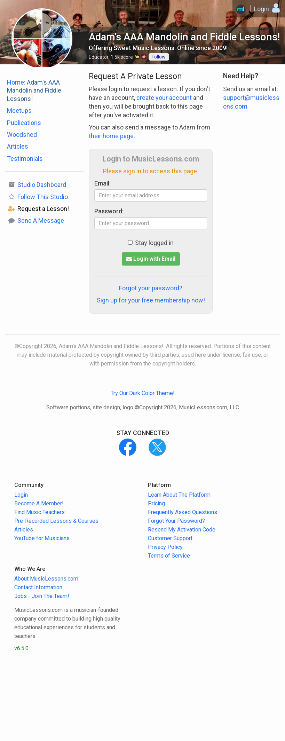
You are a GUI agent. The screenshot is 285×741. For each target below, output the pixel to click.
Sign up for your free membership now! (151, 300)
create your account (164, 97)
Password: (109, 211)
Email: (102, 183)
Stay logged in (151, 242)
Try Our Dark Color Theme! (143, 393)
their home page (111, 136)
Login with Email (150, 258)
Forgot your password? (150, 288)
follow (159, 57)
